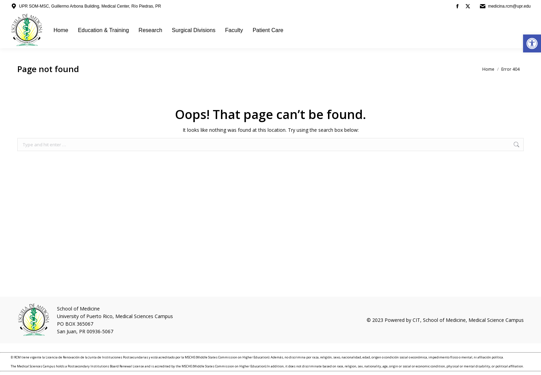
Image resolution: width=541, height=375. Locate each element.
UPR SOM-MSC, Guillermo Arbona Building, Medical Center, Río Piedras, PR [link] (90, 6)
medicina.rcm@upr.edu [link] (509, 6)
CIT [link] (416, 320)
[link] (532, 43)
